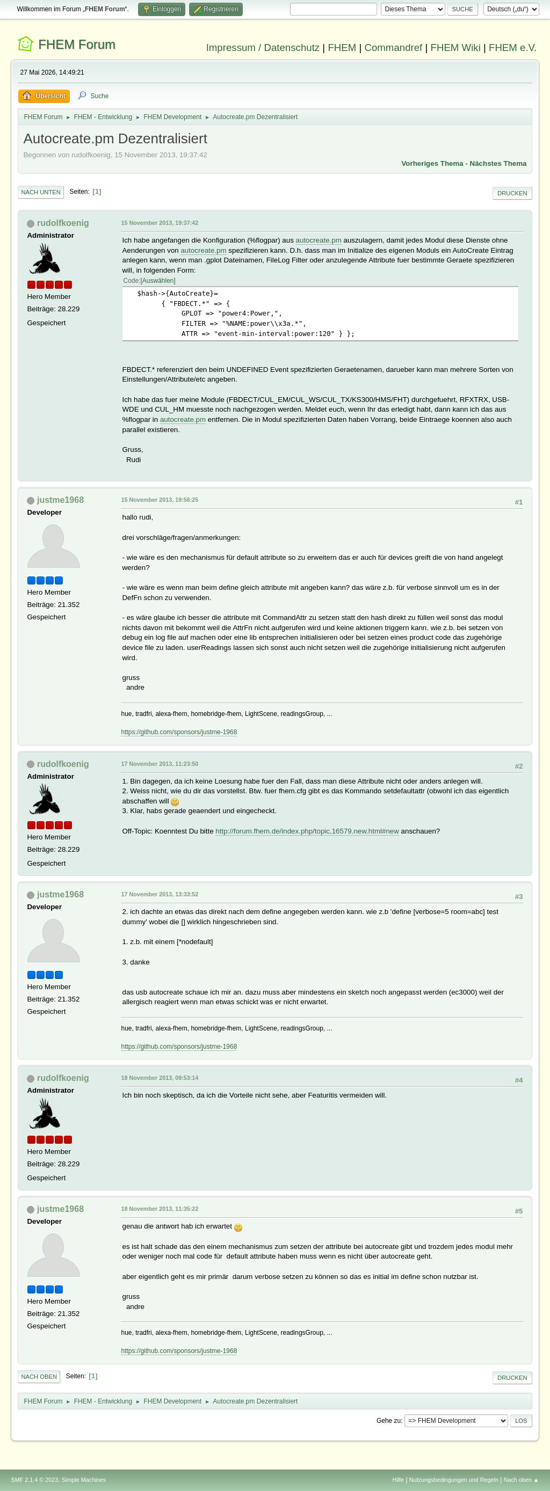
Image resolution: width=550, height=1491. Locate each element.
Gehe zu (389, 1420)
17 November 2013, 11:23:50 (159, 764)
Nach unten (40, 192)
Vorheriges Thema (432, 163)
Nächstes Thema (498, 163)
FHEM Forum (76, 44)
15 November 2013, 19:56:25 (159, 499)
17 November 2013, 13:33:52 (159, 894)
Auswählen (158, 280)
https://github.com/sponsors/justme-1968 (179, 732)
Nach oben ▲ (521, 1480)
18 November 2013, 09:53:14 (159, 1078)
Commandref (393, 47)
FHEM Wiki (456, 47)
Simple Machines (84, 1480)
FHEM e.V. (513, 47)
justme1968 (60, 500)
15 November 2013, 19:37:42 (159, 223)
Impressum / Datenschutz (263, 47)
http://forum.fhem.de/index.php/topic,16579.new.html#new (307, 831)
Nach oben (39, 1376)
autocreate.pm (319, 240)
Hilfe (398, 1480)
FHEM (342, 47)
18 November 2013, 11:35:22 (159, 1208)
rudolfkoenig (63, 223)
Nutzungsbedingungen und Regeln (453, 1480)
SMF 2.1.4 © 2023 (34, 1480)
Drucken (512, 193)
